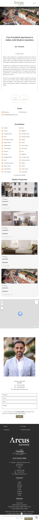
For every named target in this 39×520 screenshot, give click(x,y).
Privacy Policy (23, 511)
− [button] (2, 304)
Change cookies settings (13, 513)
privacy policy (20, 411)
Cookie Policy (30, 511)
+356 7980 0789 (20, 387)
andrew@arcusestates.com (20, 389)
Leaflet (37, 327)
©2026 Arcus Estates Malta (11, 511)
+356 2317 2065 (20, 385)
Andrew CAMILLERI (19, 381)
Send (19, 416)
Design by (28, 513)
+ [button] (2, 301)
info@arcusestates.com (20, 474)
